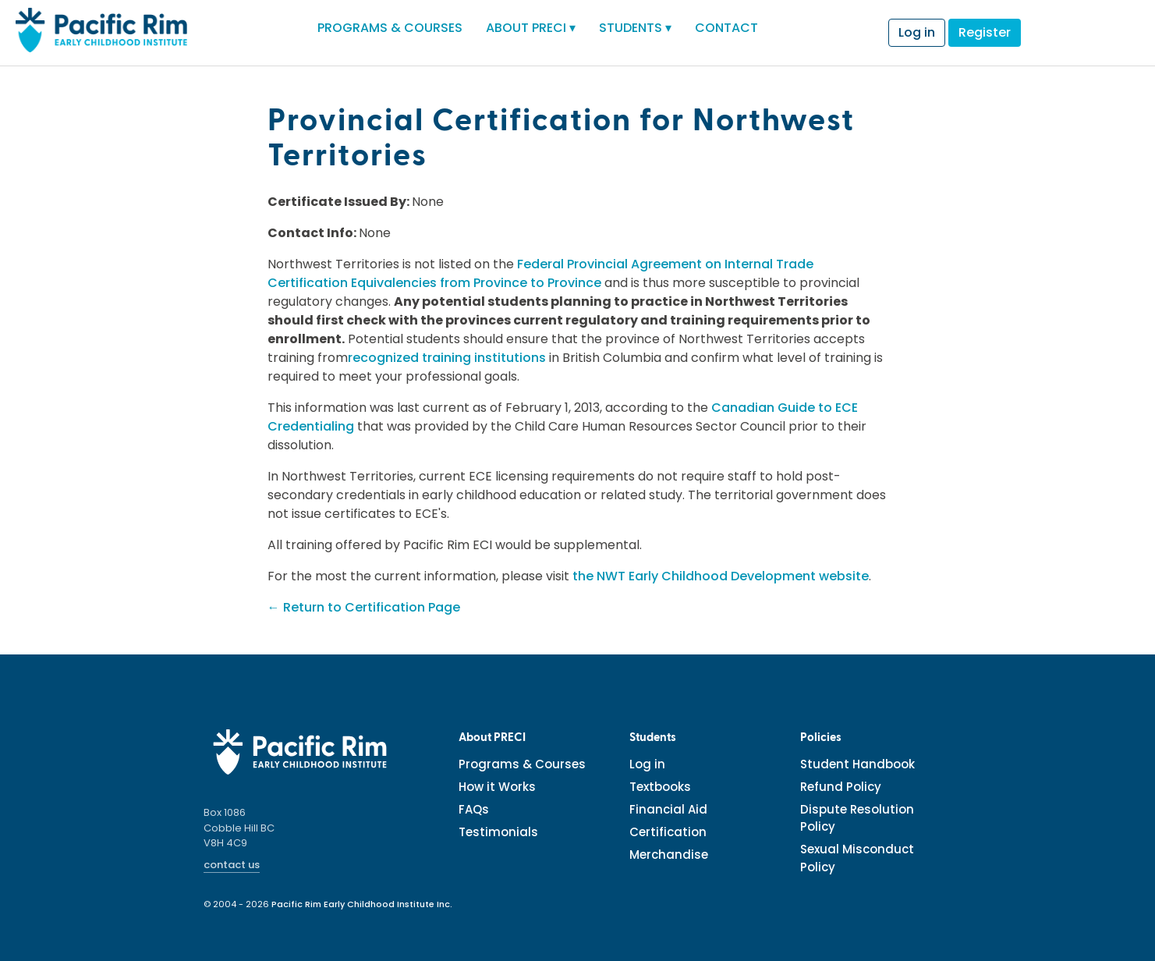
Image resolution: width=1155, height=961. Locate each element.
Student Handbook (857, 764)
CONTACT (726, 28)
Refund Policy (840, 786)
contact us (232, 864)
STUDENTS (635, 28)
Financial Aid (668, 809)
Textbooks (660, 786)
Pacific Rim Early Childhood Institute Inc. (361, 904)
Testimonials (498, 832)
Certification (668, 832)
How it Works (497, 786)
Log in (916, 32)
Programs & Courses (522, 764)
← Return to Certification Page (363, 607)
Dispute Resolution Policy (857, 818)
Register (984, 32)
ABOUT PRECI (531, 28)
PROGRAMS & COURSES (389, 28)
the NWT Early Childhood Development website (720, 576)
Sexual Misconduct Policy (857, 858)
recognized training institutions (447, 358)
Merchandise (668, 854)
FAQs (474, 809)
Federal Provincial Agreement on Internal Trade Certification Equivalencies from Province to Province (540, 273)
